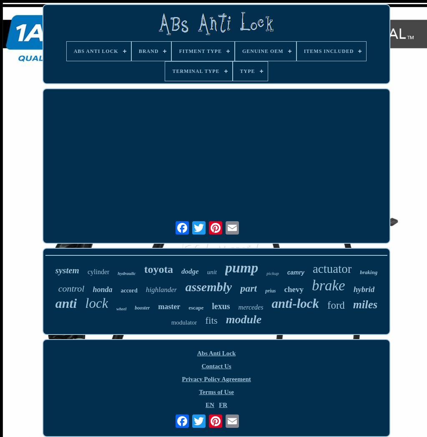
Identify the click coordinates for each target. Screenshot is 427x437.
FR (223, 405)
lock (96, 303)
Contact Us (216, 366)
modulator (184, 322)
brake (328, 285)
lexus (221, 306)
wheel (121, 309)
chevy (294, 289)
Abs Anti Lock (216, 353)
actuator (332, 268)
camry (295, 272)
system (67, 270)
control (71, 288)
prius (270, 291)
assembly (208, 287)
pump (241, 267)
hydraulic (127, 273)
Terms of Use (216, 392)
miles (365, 304)
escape (195, 308)
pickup (272, 273)
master (169, 306)
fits (211, 320)
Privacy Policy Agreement (216, 379)
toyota (158, 269)
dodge (190, 271)
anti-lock (295, 303)
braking (368, 272)
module (244, 319)
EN (210, 405)
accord (129, 290)
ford (336, 305)
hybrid (364, 289)
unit (212, 272)
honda (102, 289)
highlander (161, 290)
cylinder (98, 271)
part (248, 288)
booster (142, 308)
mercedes (251, 307)
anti (66, 303)
